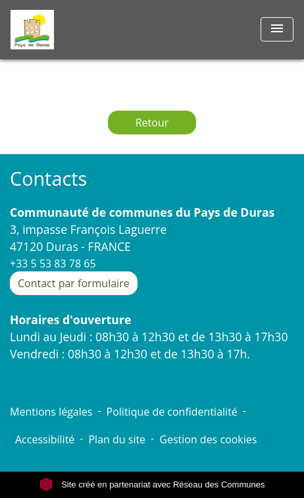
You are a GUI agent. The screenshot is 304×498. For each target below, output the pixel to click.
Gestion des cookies (208, 439)
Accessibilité (44, 439)
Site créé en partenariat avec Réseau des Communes (152, 484)
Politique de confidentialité (172, 411)
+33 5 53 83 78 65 (53, 263)
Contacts (48, 178)
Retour (152, 122)
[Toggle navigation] (277, 29)
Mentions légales (51, 411)
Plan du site (116, 439)
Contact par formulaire (74, 283)
